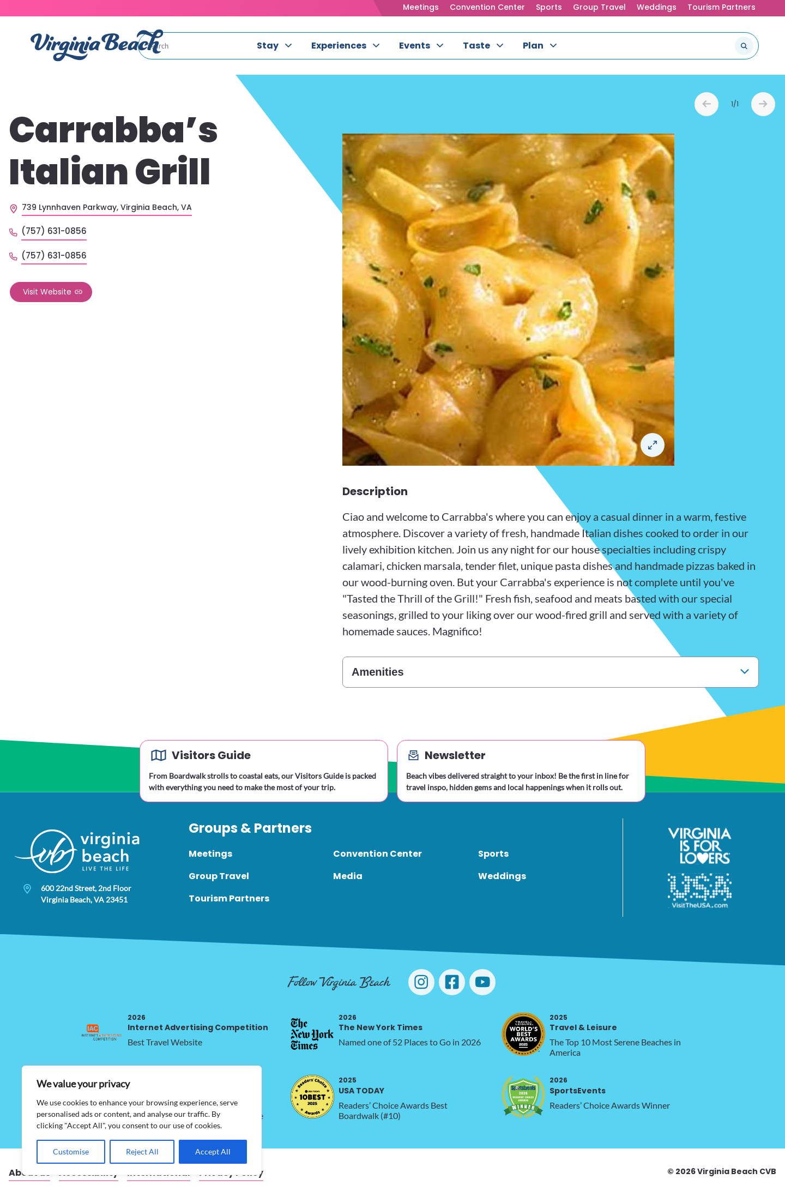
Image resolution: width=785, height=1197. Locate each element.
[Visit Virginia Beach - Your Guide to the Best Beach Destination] (97, 45)
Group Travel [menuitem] (219, 876)
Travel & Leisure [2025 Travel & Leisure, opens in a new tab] (583, 1023)
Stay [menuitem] (268, 45)
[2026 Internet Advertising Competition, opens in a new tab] (101, 1034)
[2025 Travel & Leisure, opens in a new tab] (523, 1034)
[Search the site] (707, 45)
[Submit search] (744, 46)
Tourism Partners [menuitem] (229, 898)
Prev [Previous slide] (706, 104)
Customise (71, 1151)
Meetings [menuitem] (210, 853)
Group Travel (599, 7)
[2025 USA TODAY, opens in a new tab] (312, 1096)
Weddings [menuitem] (502, 876)
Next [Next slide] (763, 104)
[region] (142, 1120)
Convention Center (487, 7)
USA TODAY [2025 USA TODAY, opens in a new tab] (361, 1085)
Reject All (142, 1151)
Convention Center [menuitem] (377, 853)
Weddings (657, 7)
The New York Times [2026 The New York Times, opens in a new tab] (380, 1023)
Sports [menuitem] (493, 853)
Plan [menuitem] (533, 45)
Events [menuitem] (414, 45)
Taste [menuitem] (476, 45)
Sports (549, 7)
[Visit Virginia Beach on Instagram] (421, 982)
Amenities (378, 672)
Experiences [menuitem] (338, 45)
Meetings (421, 7)
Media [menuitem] (348, 876)
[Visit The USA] (700, 890)
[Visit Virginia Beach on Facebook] (452, 982)
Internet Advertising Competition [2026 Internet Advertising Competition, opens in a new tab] (198, 1023)
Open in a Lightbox (653, 445)
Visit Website (47, 291)
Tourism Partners (721, 7)
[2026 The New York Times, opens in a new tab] (312, 1034)
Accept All (213, 1151)
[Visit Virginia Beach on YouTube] (482, 982)
